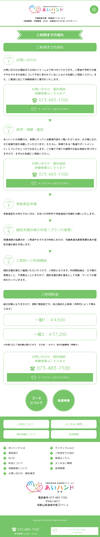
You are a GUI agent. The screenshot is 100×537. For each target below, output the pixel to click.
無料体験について (26, 434)
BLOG (12, 458)
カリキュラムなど (64, 447)
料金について (26, 424)
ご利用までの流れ (64, 453)
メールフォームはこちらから (77, 531)
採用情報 (74, 434)
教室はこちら (62, 458)
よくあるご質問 (73, 424)
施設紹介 (13, 453)
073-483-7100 (53, 100)
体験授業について (18, 468)
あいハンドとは (17, 447)
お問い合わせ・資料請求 (22, 473)
